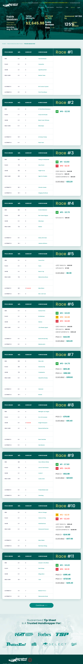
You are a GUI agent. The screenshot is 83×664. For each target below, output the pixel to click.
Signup (73, 7)
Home (4, 44)
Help (67, 7)
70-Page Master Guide (75, 2)
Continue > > (41, 605)
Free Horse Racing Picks (15, 44)
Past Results (50, 7)
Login (78, 7)
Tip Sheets (41, 7)
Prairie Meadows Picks (49, 25)
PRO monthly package (33, 2)
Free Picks (59, 7)
